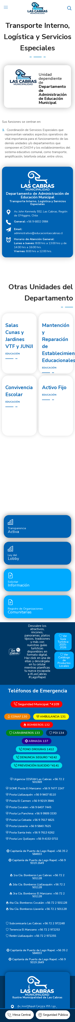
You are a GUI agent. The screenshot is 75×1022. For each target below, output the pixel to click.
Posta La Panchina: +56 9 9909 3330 (31, 814)
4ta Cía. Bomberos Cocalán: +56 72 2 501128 (36, 903)
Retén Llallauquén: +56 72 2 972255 (31, 936)
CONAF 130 (17, 716)
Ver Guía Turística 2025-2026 (63, 641)
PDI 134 (56, 733)
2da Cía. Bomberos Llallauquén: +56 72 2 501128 (37, 886)
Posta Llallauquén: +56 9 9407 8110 (31, 795)
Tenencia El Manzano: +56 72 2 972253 (33, 930)
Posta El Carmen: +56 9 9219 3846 (30, 801)
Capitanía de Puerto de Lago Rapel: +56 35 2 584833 (37, 852)
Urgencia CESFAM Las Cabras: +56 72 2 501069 (37, 780)
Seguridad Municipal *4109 (36, 704)
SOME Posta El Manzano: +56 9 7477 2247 (35, 788)
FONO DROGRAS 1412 (36, 749)
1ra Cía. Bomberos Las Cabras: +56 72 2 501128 (37, 877)
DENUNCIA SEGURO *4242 (36, 757)
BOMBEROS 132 (36, 725)
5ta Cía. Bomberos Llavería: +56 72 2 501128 (36, 909)
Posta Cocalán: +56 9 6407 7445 (28, 807)
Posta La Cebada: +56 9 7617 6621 (30, 820)
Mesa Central (19, 1015)
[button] (69, 8)
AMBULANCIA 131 (51, 716)
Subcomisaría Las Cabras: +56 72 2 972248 (35, 923)
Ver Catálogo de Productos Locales (64, 660)
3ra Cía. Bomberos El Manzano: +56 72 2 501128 (37, 895)
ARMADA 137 (36, 741)
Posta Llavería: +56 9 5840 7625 (28, 826)
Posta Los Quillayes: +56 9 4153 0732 (32, 839)
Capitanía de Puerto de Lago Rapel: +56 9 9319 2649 (37, 861)
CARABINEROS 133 (24, 733)
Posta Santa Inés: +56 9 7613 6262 (30, 832)
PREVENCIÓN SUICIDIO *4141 (36, 765)
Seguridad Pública (53, 1015)
